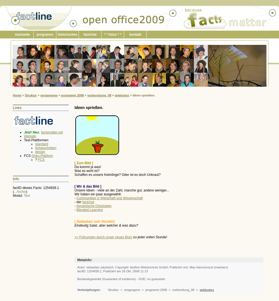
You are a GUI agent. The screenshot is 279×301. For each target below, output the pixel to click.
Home (17, 95)
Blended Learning (89, 210)
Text (27, 196)
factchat (90, 35)
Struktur (31, 95)
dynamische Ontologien (93, 206)
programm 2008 (72, 95)
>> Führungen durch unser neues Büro (103, 237)
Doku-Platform (42, 156)
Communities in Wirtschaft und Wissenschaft (109, 198)
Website (30, 136)
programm (45, 35)
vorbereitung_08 (99, 95)
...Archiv (20, 192)
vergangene (48, 95)
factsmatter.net (52, 132)
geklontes (122, 95)
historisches (68, 35)
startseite (22, 35)
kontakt (135, 35)
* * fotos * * (112, 35)
